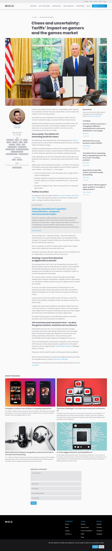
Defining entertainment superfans (49, 211)
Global (13, 159)
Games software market (17, 151)
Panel (95, 1)
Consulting (56, 6)
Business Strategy (17, 167)
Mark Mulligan (86, 145)
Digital (25, 142)
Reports (33, 6)
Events (67, 524)
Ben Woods (86, 133)
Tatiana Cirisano (87, 192)
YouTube (99, 527)
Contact (86, 1)
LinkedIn (99, 524)
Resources (80, 6)
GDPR (82, 534)
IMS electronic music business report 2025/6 (92, 142)
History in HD (12, 104)
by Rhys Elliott (17, 126)
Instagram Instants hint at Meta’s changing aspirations (28, 408)
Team (100, 1)
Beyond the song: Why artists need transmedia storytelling (93, 172)
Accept (95, 546)
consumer (14, 142)
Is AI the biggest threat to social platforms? (75, 452)
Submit (34, 503)
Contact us (68, 534)
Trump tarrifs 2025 (10, 149)
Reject (101, 546)
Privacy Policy (85, 527)
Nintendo (19, 159)
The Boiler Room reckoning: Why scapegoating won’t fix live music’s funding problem (94, 156)
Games (17, 139)
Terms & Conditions (86, 531)
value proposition (12, 147)
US (21, 139)
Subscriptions (10, 139)
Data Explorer (44, 6)
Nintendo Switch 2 (23, 154)
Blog (88, 6)
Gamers (9, 142)
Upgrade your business (99, 6)
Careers (67, 531)
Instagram (99, 534)
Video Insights (68, 6)
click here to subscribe (60, 359)
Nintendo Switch (22, 147)
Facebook (99, 531)
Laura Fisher (86, 162)
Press (91, 1)
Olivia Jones (86, 177)
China (23, 144)
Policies (83, 524)
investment (12, 144)
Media (20, 142)
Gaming (25, 139)
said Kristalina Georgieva (64, 346)
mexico (18, 144)
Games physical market (11, 154)
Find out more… (37, 230)
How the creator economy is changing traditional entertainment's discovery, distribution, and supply (94, 127)
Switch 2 (75, 140)
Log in (104, 1)
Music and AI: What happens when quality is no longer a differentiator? (95, 187)
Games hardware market (22, 149)
